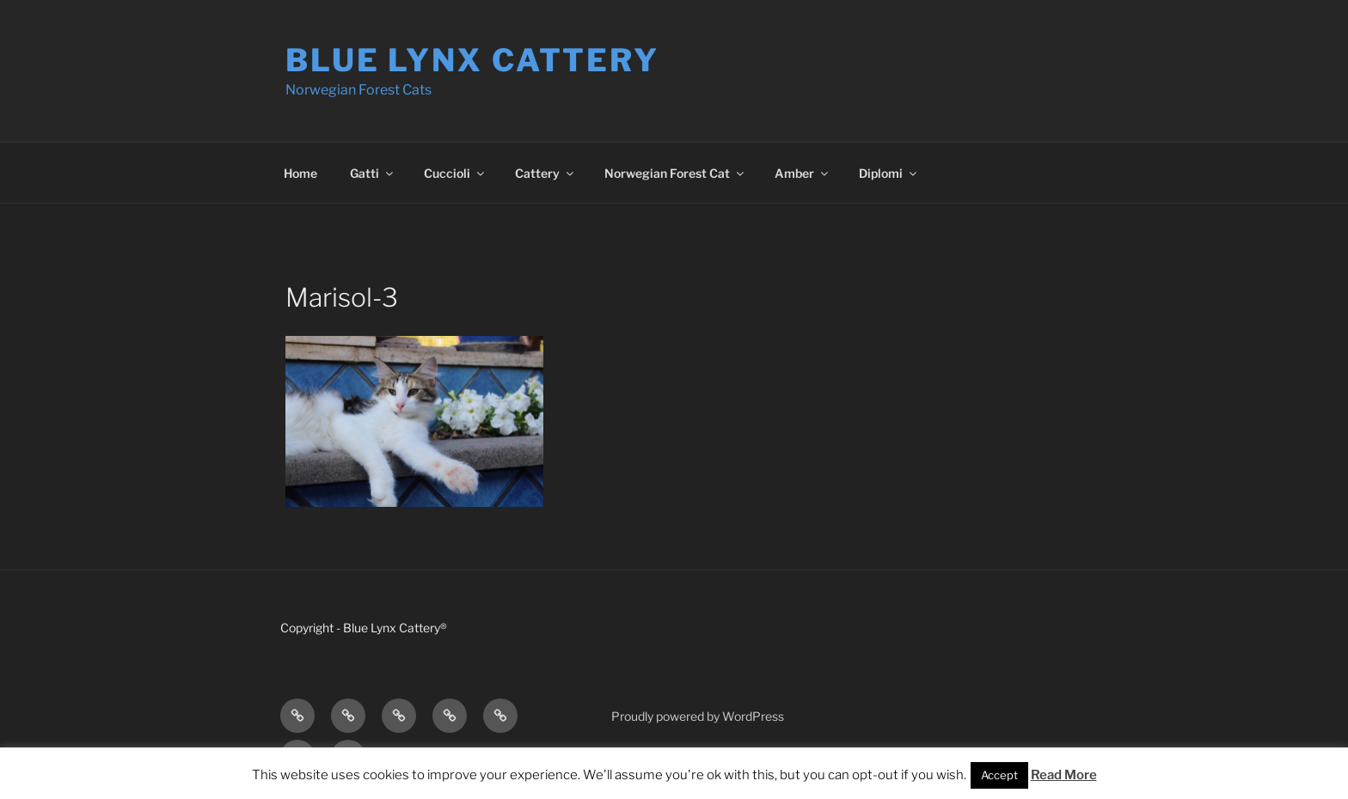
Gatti (372, 173)
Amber (802, 173)
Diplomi (889, 173)
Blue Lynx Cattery (472, 60)
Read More (1064, 775)
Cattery (545, 173)
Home (300, 173)
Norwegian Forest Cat (675, 173)
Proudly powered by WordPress (697, 716)
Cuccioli (455, 173)
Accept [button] (999, 775)
